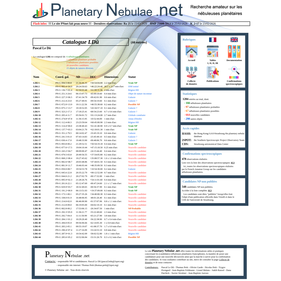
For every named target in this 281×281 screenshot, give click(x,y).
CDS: (185, 144)
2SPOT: (186, 140)
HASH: (186, 133)
